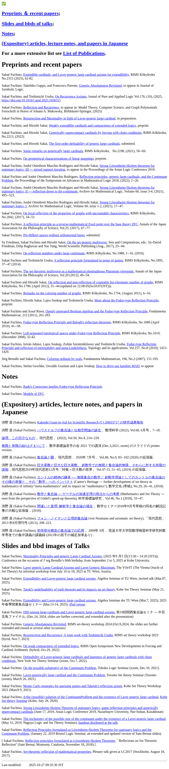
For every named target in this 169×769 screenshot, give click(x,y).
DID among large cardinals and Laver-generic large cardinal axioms (69, 612)
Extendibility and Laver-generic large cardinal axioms (59, 578)
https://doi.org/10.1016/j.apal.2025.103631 (30, 100)
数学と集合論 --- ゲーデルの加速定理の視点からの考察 (78, 494)
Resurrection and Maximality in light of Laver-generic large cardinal (69, 118)
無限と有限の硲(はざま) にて (23, 446)
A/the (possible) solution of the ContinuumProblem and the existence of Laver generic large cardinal (90, 697)
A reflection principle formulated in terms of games (88, 260)
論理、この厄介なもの (18, 438)
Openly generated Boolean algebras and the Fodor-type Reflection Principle (97, 311)
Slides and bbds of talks (27, 23)
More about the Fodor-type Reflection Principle (126, 300)
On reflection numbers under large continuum (54, 253)
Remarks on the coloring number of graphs (52, 293)
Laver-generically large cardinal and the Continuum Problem (64, 675)
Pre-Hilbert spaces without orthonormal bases (54, 235)
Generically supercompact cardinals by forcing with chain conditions (95, 132)
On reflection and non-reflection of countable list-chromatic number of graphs (100, 282)
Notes (8, 33)
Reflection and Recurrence (41, 107)
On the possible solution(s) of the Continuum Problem (59, 668)
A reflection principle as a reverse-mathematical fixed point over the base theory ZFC (80, 224)
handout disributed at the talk (98, 722)
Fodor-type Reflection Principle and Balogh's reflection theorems (67, 322)
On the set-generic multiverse (87, 242)
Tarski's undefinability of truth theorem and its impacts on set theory (69, 589)
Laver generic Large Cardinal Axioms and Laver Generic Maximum (69, 567)
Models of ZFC (33, 394)
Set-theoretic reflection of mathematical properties (57, 751)
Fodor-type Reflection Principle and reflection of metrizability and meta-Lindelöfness (79, 346)
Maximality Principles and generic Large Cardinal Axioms (62, 556)
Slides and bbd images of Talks (46, 546)
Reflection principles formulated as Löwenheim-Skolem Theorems (70, 740)
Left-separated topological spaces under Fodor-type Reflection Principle (71, 333)
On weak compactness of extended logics (51, 646)
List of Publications (84, 53)
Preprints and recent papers (42, 64)
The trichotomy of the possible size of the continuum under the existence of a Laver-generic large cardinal (94, 719)
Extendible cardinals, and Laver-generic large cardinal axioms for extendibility (76, 74)
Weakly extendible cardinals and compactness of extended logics (92, 125)
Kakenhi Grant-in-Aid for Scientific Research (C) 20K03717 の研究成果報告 (90, 422)
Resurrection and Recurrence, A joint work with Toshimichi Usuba (68, 635)
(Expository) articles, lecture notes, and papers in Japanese (65, 43)
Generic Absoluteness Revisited (100, 85)
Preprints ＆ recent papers (30, 13)
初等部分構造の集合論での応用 (60, 530)
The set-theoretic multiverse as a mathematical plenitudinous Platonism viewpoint (78, 271)
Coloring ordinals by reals (64, 359)
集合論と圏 (45, 457)
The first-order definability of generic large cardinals (84, 143)
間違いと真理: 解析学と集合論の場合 (65, 506)
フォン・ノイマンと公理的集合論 (62, 518)
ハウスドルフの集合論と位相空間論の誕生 (69, 430)
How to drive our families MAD (118, 366)
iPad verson (77, 604)
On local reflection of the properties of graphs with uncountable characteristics (76, 213)
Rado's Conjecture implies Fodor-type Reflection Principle (62, 386)
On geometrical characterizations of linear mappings (58, 158)
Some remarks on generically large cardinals (53, 151)
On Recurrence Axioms (70, 96)
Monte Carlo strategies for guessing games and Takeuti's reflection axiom (72, 686)
